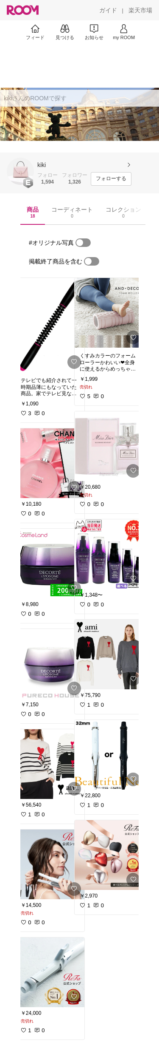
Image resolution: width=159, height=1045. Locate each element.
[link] (50, 325)
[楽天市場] (140, 10)
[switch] (83, 242)
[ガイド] (108, 10)
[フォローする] (111, 179)
